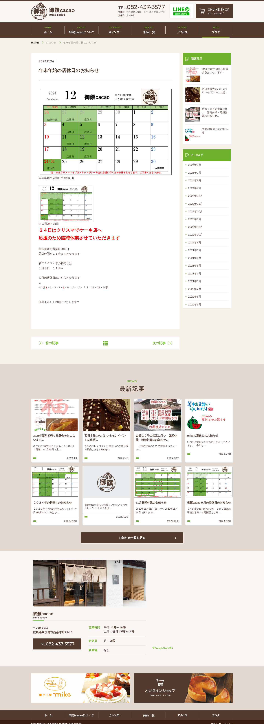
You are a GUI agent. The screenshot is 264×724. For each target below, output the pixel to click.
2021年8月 (194, 257)
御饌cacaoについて (81, 715)
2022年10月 (195, 234)
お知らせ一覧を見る (132, 537)
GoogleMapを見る (164, 648)
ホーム (48, 715)
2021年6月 (194, 265)
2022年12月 (195, 226)
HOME (35, 43)
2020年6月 (194, 296)
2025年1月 (194, 172)
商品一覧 (149, 715)
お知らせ (51, 42)
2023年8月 (194, 219)
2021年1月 (194, 281)
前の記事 (51, 343)
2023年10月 (195, 211)
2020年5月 (194, 304)
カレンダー (115, 715)
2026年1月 (194, 164)
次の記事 (159, 343)
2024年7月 (194, 188)
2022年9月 (194, 242)
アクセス (182, 715)
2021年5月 (194, 273)
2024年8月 (194, 180)
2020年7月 (194, 288)
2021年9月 (194, 250)
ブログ (216, 715)
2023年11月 (195, 203)
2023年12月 (195, 195)
